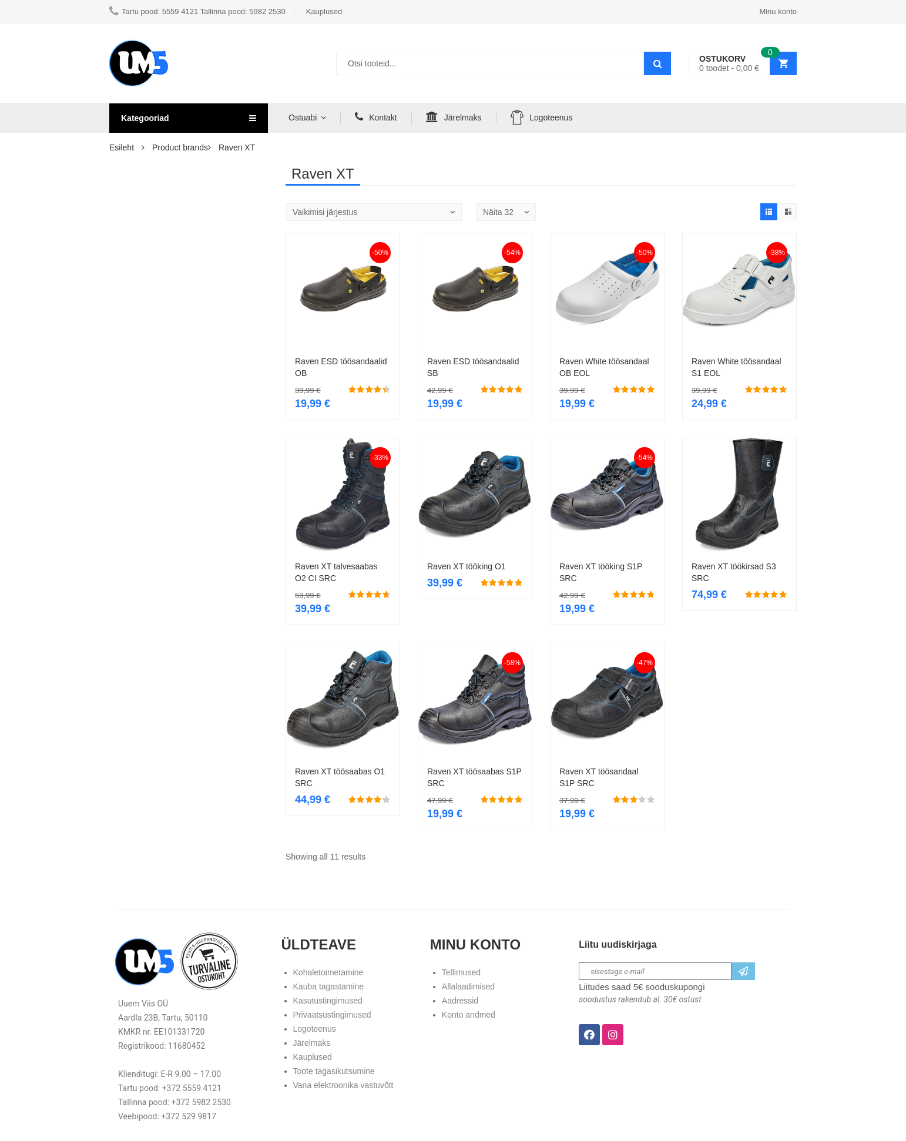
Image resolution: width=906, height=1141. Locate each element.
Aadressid (460, 1000)
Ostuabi (302, 117)
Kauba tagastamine (328, 986)
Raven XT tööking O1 (466, 566)
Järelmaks (454, 117)
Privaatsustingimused (332, 1014)
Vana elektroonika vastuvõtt (343, 1085)
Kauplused (312, 1057)
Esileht (121, 147)
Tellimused (461, 972)
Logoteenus (542, 117)
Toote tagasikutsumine (334, 1071)
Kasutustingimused (328, 1000)
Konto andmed (468, 1014)
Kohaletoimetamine (328, 972)
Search (657, 63)
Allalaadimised (468, 986)
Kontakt (376, 117)
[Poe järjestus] (374, 212)
